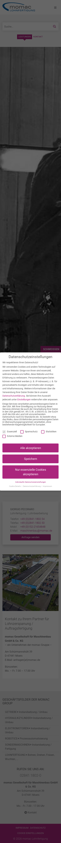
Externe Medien (12, 436)
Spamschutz (29, 431)
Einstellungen (24, 399)
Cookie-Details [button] (15, 486)
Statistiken (48, 431)
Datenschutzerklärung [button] (32, 486)
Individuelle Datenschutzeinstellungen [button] (30, 482)
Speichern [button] (30, 458)
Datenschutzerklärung (13, 395)
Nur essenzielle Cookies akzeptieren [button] (30, 472)
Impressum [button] (47, 486)
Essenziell (9, 431)
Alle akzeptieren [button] (30, 448)
